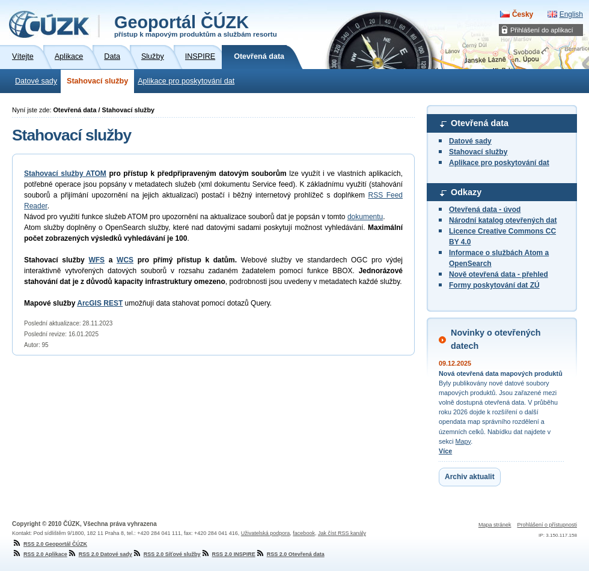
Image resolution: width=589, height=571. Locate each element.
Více (445, 451)
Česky (522, 14)
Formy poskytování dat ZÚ (494, 285)
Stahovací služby (97, 81)
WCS (125, 260)
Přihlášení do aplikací (541, 30)
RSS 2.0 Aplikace (39, 554)
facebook (304, 533)
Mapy (463, 441)
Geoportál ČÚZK (195, 25)
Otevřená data (479, 123)
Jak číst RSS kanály (342, 533)
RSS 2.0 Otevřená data (290, 554)
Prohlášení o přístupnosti (547, 525)
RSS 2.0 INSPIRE (228, 554)
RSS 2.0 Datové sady (99, 554)
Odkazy (466, 192)
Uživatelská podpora (265, 533)
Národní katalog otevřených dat (503, 220)
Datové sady (36, 81)
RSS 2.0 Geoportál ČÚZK (49, 544)
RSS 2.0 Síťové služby (166, 554)
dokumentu (365, 217)
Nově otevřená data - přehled (498, 274)
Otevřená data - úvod (484, 209)
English (571, 14)
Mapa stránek (494, 525)
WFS (96, 260)
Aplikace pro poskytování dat (186, 81)
